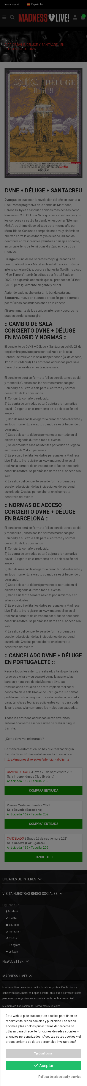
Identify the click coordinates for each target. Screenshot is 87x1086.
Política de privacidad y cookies (59, 1076)
